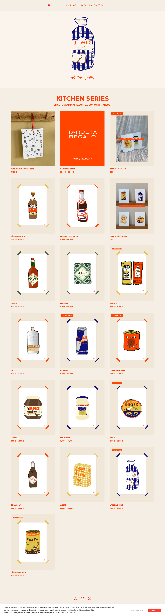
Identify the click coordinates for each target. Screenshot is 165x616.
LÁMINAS (71, 5)
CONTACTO (94, 5)
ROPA (84, 5)
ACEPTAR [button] (154, 610)
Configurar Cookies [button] (136, 610)
